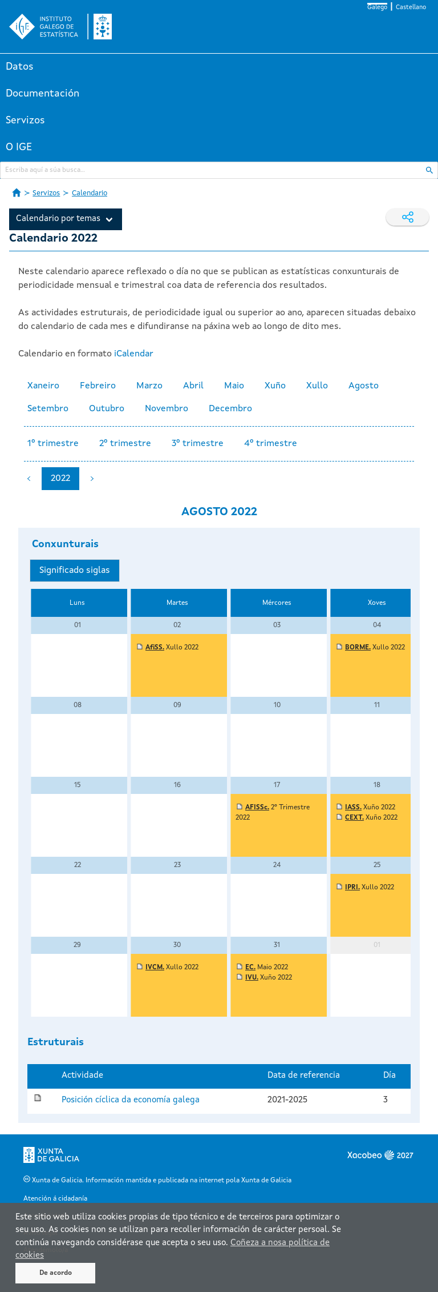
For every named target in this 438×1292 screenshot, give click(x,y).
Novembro (166, 409)
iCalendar (133, 354)
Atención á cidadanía (55, 1198)
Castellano (411, 8)
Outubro (106, 409)
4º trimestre (270, 443)
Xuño (275, 386)
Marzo (149, 386)
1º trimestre (53, 443)
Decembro (230, 409)
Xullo (317, 386)
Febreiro (98, 386)
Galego (377, 8)
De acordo (55, 1273)
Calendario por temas (58, 219)
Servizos (25, 120)
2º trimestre (125, 443)
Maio (234, 386)
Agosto (363, 386)
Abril (193, 386)
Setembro (47, 409)
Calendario (89, 193)
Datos (20, 67)
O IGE (19, 147)
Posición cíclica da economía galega (131, 1100)
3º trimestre (198, 443)
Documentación (42, 94)
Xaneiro (43, 386)
